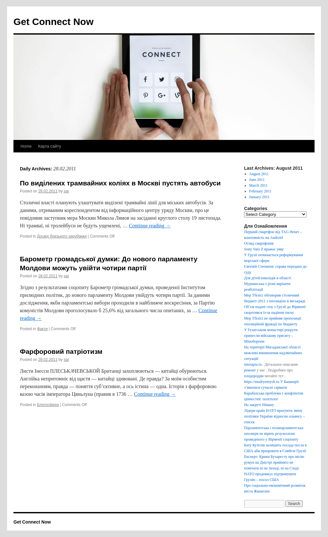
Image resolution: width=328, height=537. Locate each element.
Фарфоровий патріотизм (61, 351)
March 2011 (258, 185)
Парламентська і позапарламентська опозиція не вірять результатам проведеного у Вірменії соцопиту (273, 434)
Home (26, 146)
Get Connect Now (53, 21)
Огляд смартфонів (259, 243)
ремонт (250, 370)
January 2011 (259, 197)
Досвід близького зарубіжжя (61, 236)
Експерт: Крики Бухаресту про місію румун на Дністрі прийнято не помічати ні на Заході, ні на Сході (274, 462)
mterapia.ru (253, 364)
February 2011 (260, 191)
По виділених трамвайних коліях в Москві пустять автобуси (120, 183)
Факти (42, 329)
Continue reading (150, 225)
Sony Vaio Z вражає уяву (264, 249)
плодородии (254, 376)
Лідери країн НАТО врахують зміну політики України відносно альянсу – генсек (274, 416)
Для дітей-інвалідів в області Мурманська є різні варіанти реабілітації (267, 284)
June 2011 (257, 179)
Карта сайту (49, 146)
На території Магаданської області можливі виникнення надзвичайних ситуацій (273, 353)
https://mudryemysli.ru (261, 381)
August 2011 (259, 174)
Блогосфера (48, 405)
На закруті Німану (259, 405)
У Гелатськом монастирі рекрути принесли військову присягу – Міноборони (271, 336)
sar (66, 191)
